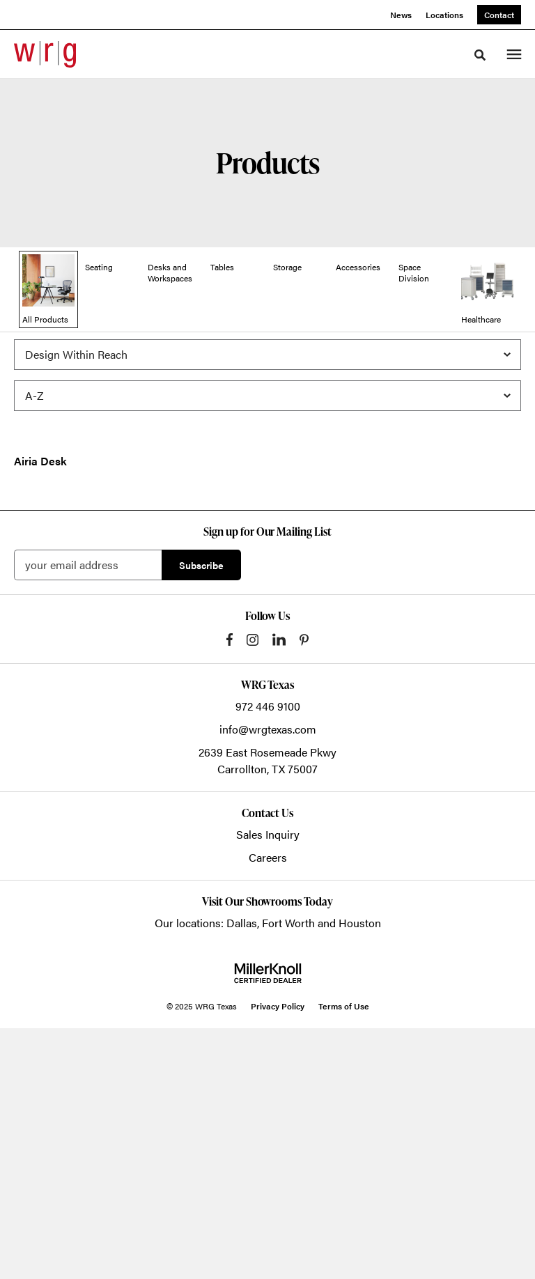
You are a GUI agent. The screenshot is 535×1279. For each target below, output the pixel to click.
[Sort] (267, 407)
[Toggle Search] (480, 55)
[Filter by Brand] (267, 365)
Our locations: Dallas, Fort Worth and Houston (268, 1173)
